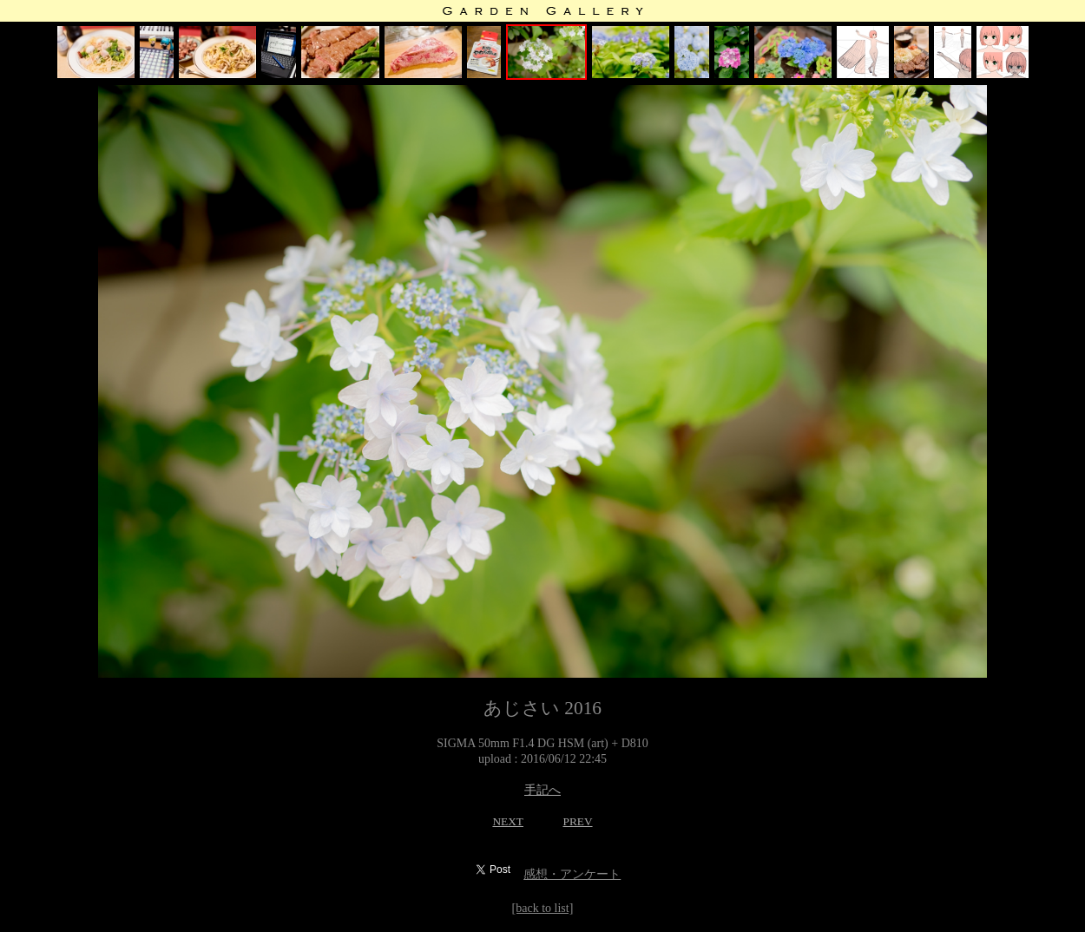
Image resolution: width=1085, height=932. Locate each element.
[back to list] (543, 908)
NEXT (507, 821)
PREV (577, 821)
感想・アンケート (572, 874)
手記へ (542, 790)
